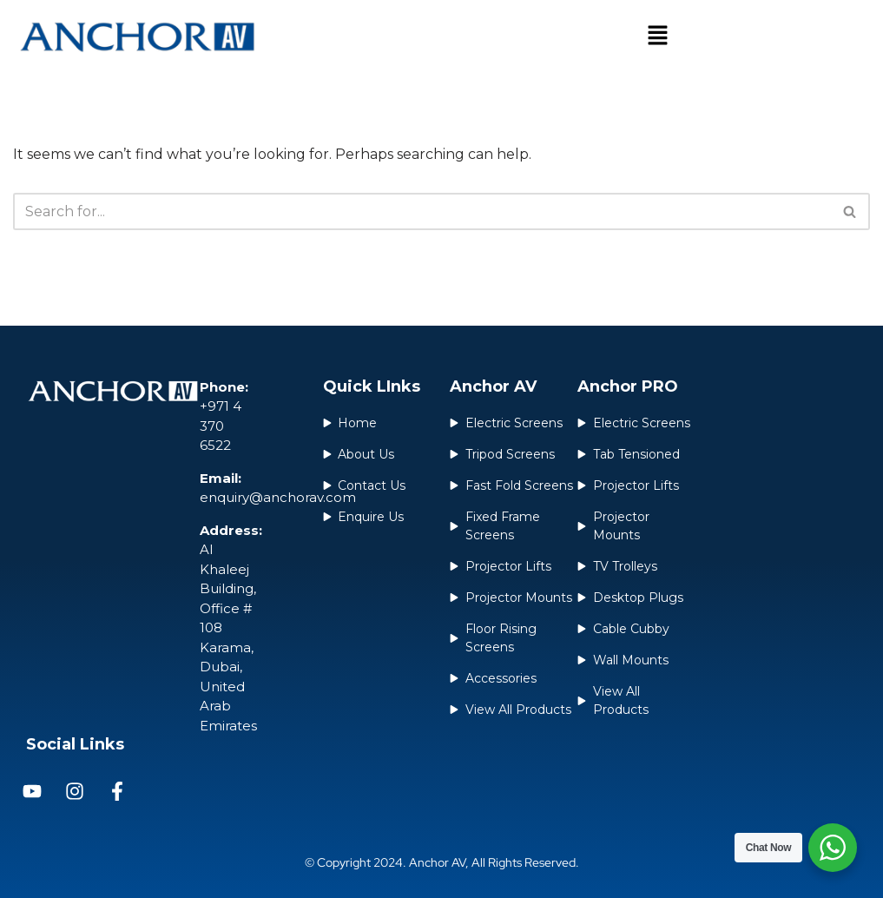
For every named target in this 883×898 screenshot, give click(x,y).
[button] (658, 36)
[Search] (422, 211)
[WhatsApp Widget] (832, 847)
